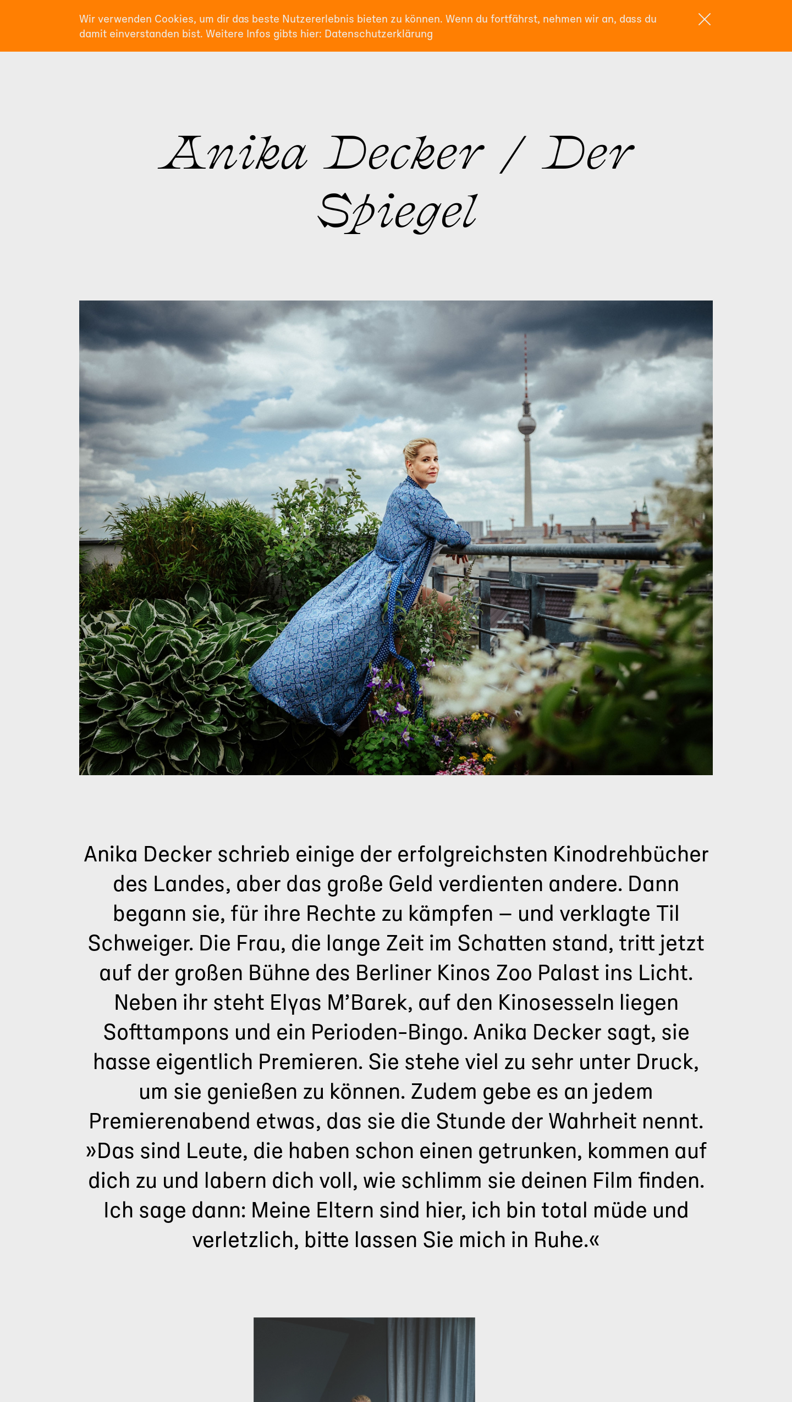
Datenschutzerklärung (378, 33)
